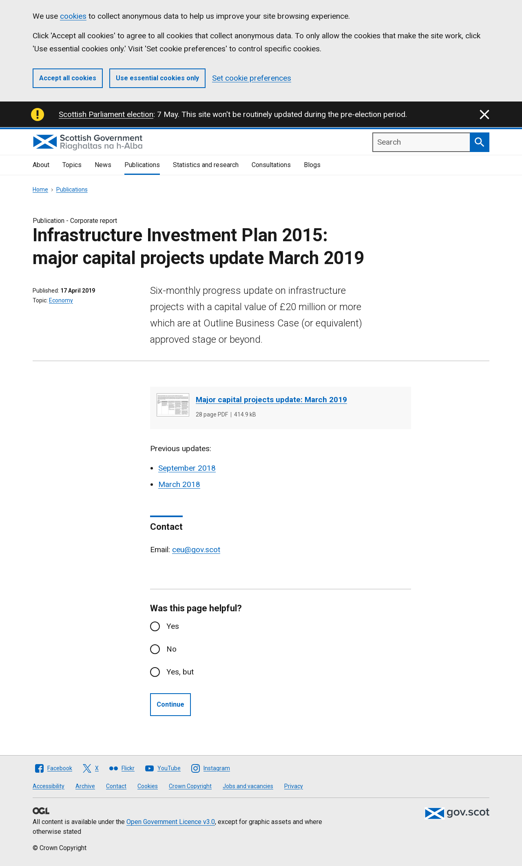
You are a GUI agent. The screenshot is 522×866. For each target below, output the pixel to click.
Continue (170, 704)
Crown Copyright (190, 786)
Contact (116, 786)
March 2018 (179, 484)
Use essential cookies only (157, 78)
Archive (85, 786)
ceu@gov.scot (196, 549)
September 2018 (187, 468)
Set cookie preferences (251, 78)
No (171, 649)
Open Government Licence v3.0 (170, 822)
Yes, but (180, 671)
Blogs (312, 165)
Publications (142, 165)
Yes (172, 626)
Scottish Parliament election (106, 114)
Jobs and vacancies (248, 786)
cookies (73, 16)
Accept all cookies (67, 78)
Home (40, 189)
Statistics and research (206, 165)
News (103, 165)
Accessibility (48, 786)
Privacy (293, 786)
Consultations (271, 165)
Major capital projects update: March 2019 (271, 399)
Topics (72, 165)
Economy (61, 300)
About (41, 165)
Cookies (147, 786)
